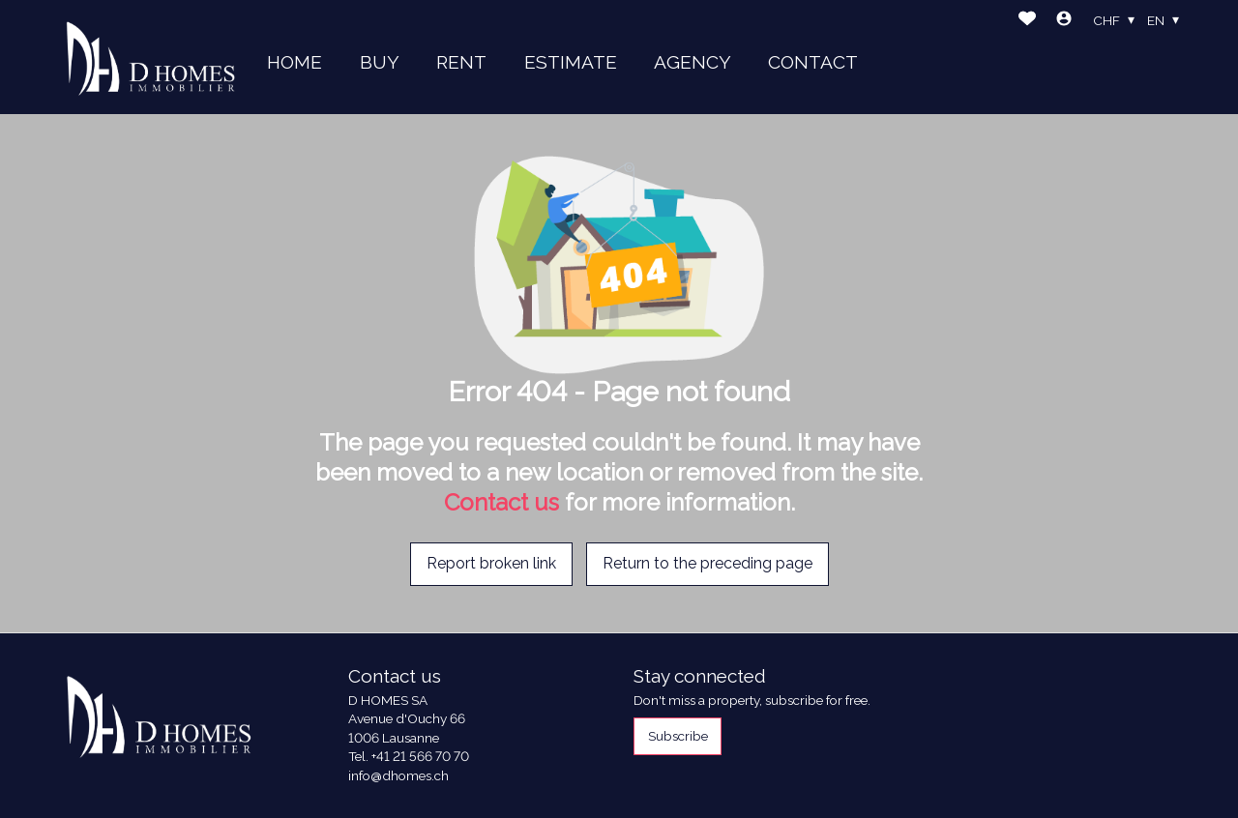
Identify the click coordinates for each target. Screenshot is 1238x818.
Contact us (501, 502)
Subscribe (678, 736)
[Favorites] (1027, 21)
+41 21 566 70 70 (420, 756)
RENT (461, 62)
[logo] (150, 57)
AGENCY (692, 62)
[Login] (1064, 21)
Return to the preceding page (707, 563)
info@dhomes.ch (398, 775)
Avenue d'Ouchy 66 (406, 718)
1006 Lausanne (393, 737)
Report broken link (491, 563)
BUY (379, 62)
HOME (294, 62)
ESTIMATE (570, 62)
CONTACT (813, 62)
